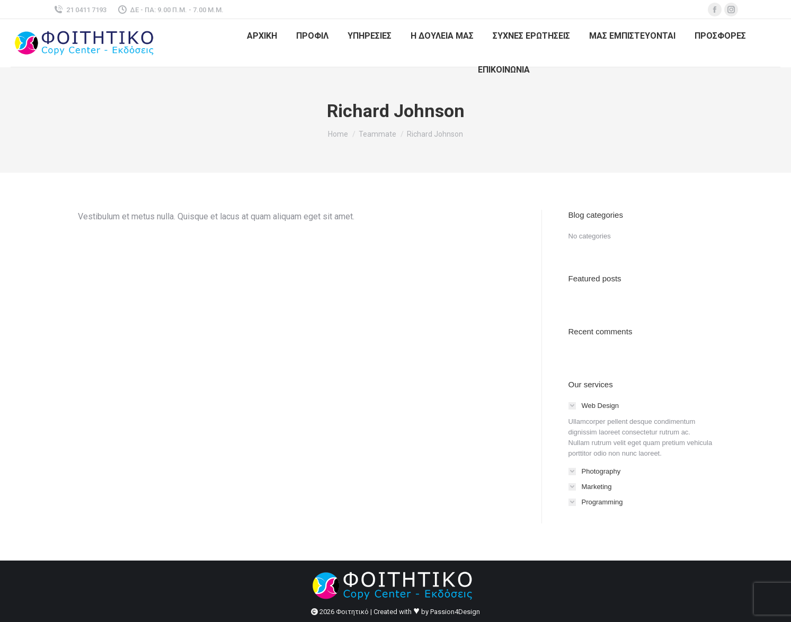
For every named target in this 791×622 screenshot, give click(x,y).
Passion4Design (455, 612)
